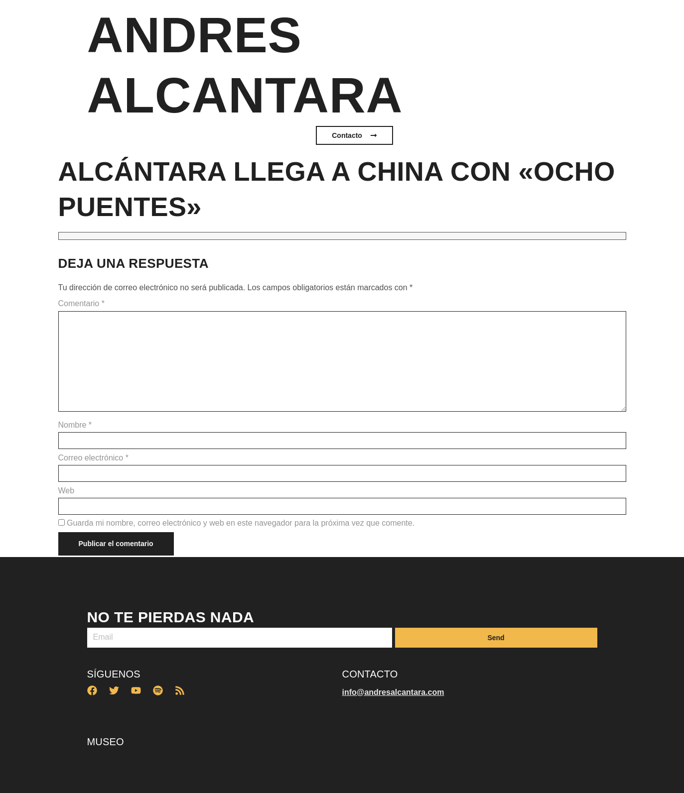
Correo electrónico (93, 458)
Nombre (75, 425)
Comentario (81, 304)
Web (66, 491)
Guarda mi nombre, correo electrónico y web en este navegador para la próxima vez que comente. (240, 523)
